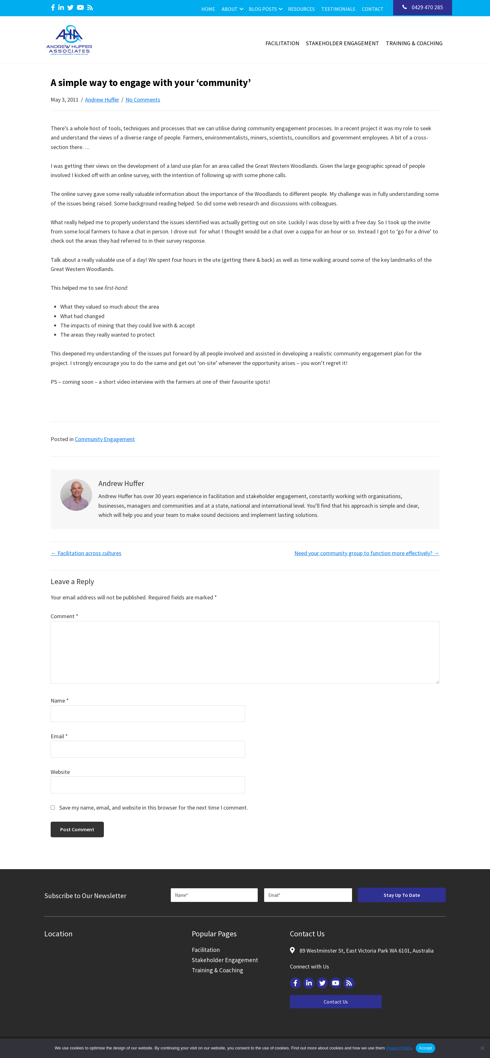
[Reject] (482, 1048)
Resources (301, 9)
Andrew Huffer (102, 99)
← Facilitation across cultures (86, 553)
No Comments (143, 99)
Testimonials (338, 9)
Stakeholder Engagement (342, 43)
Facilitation (282, 43)
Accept (425, 1048)
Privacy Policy (398, 1048)
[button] (241, 9)
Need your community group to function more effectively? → (366, 553)
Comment (64, 616)
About (230, 9)
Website (60, 772)
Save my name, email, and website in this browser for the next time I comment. (153, 807)
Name (60, 700)
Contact (373, 9)
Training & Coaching (414, 43)
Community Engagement (105, 439)
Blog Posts (263, 9)
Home (208, 9)
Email (59, 736)
